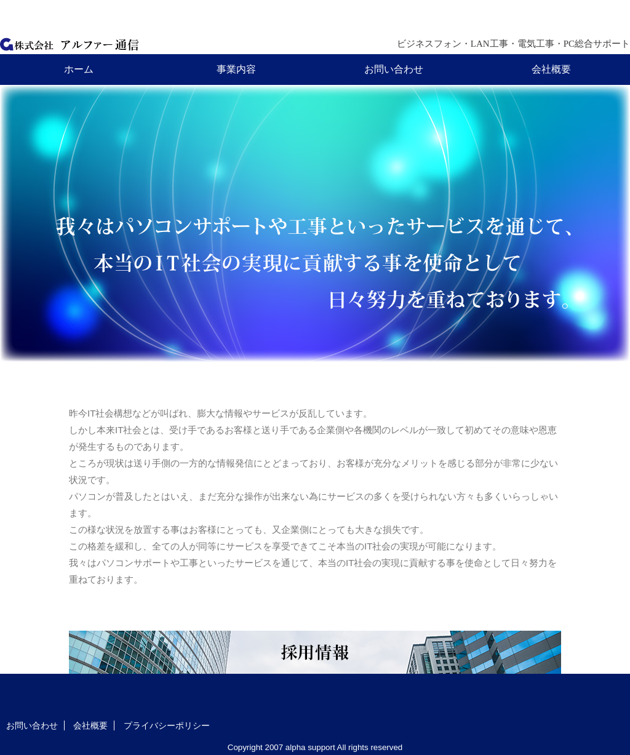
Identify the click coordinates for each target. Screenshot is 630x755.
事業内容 (236, 69)
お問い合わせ (393, 69)
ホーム (79, 69)
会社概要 (551, 69)
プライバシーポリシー (167, 725)
